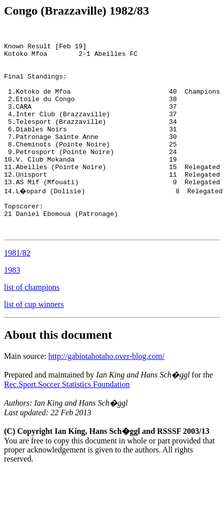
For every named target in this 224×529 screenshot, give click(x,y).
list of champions (31, 326)
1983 (12, 309)
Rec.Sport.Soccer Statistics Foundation (67, 423)
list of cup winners (34, 343)
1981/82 (17, 292)
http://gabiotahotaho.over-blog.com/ (106, 395)
